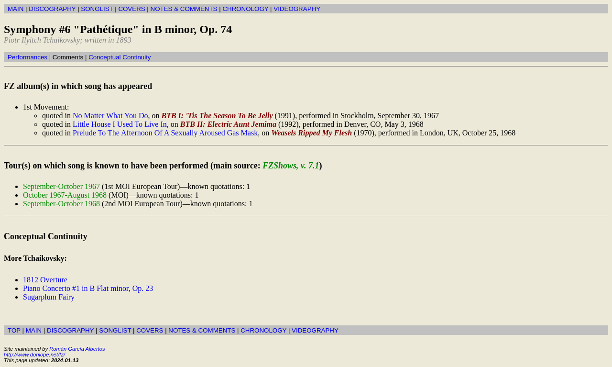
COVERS (131, 8)
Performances (27, 57)
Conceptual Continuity (119, 57)
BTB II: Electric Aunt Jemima (228, 124)
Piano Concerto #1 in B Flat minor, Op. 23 (88, 288)
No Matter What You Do (110, 115)
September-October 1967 (61, 186)
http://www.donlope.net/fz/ (34, 354)
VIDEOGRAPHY (296, 8)
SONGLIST (97, 8)
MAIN (15, 8)
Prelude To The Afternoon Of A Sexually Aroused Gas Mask (165, 133)
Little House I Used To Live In (120, 124)
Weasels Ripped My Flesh (311, 133)
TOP (14, 330)
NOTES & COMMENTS (184, 8)
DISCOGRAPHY (52, 8)
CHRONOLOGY (245, 8)
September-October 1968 (61, 204)
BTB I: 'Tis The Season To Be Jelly (217, 115)
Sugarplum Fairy (49, 297)
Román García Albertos (77, 349)
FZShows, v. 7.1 (290, 165)
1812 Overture (45, 280)
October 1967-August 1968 (65, 195)
